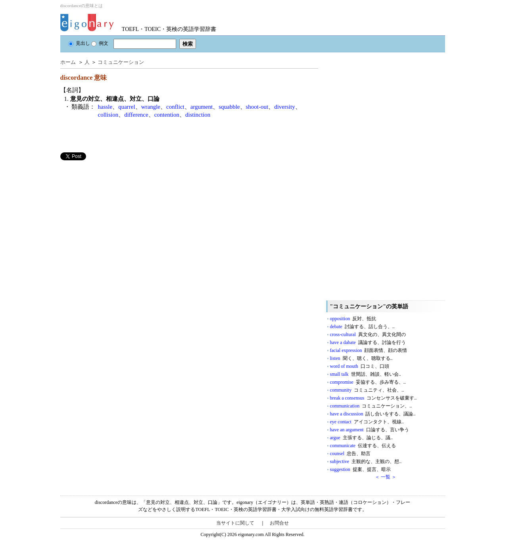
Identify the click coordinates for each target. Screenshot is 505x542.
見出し (79, 43)
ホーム (68, 62)
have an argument (369, 429)
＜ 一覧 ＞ (385, 477)
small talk (365, 374)
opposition (353, 318)
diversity (284, 107)
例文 (99, 43)
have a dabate (368, 342)
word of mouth (359, 366)
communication (371, 406)
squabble (229, 107)
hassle (105, 107)
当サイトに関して (235, 523)
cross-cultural (368, 334)
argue (361, 437)
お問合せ (279, 523)
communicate (363, 445)
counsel (350, 453)
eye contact (367, 422)
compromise (368, 382)
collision (108, 114)
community (367, 390)
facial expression (368, 350)
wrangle (150, 107)
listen (361, 358)
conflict (175, 107)
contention (166, 114)
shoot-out (257, 107)
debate (362, 326)
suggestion (360, 469)
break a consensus (373, 398)
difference (136, 114)
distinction (197, 114)
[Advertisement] (119, 215)
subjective (366, 461)
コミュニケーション (121, 62)
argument (201, 107)
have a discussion (373, 414)
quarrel (126, 107)
